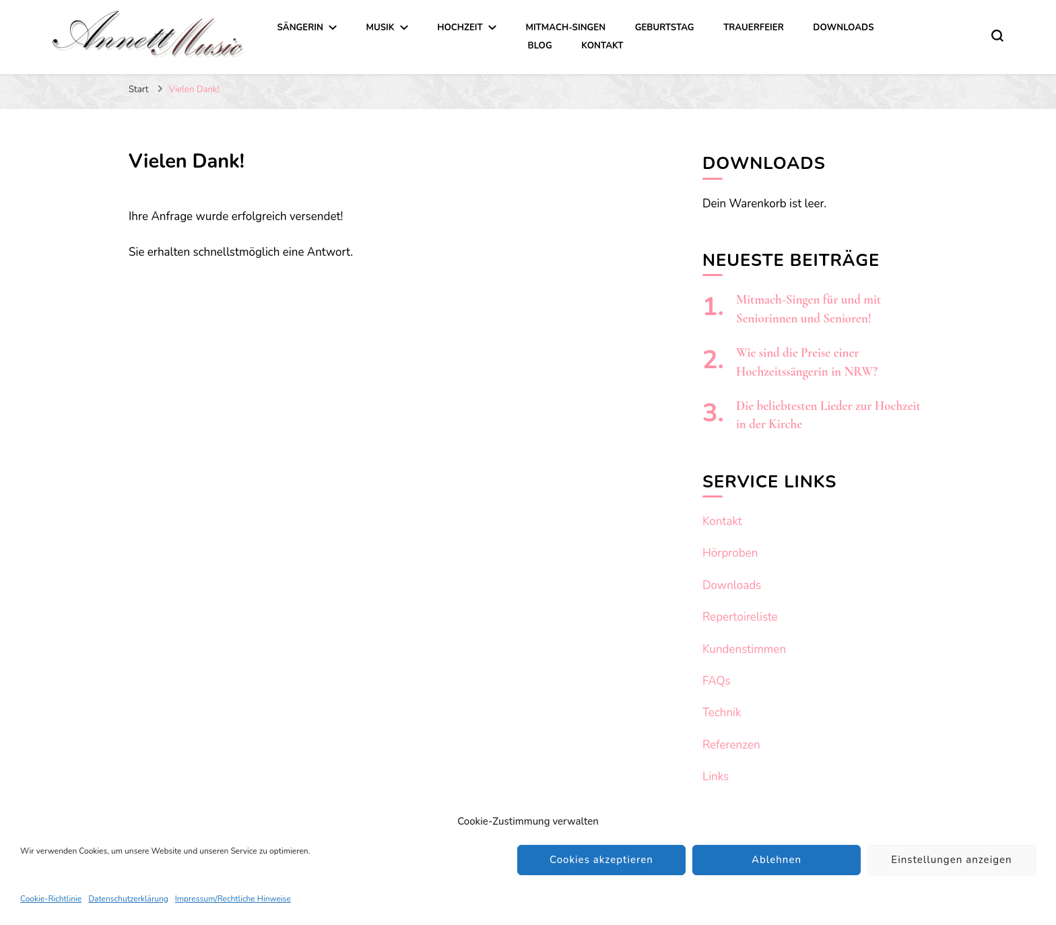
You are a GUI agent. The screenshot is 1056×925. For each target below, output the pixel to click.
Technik (721, 712)
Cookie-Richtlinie (50, 898)
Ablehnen (776, 859)
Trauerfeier (753, 28)
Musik (380, 28)
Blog (540, 46)
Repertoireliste (740, 617)
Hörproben (730, 553)
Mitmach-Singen (565, 28)
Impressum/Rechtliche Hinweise (233, 898)
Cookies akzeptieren (601, 859)
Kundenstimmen (744, 649)
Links (715, 776)
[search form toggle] (997, 36)
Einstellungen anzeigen (951, 859)
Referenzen (731, 745)
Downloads (843, 28)
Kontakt (602, 46)
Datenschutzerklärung (128, 898)
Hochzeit (460, 28)
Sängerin (300, 28)
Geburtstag (664, 28)
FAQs (716, 681)
